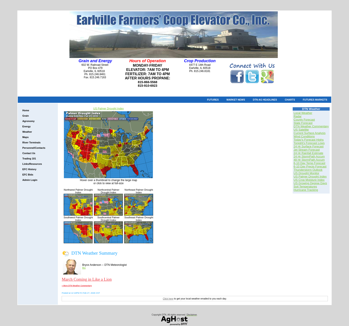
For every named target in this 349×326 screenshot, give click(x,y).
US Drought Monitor (306, 173)
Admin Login (29, 180)
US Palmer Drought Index (108, 108)
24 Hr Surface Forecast (308, 146)
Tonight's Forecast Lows (309, 143)
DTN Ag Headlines (265, 99)
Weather (27, 131)
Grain (25, 115)
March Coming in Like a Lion (87, 279)
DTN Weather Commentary (311, 126)
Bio (83, 267)
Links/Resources (32, 164)
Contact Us (28, 153)
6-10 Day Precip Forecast (310, 166)
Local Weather (303, 113)
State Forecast (303, 123)
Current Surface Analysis (309, 133)
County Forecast (304, 119)
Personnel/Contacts (33, 147)
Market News (236, 99)
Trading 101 (29, 158)
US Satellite (301, 129)
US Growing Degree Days (310, 183)
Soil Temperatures (305, 186)
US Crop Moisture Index (309, 180)
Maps (25, 137)
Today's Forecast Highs (309, 139)
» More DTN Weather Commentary (77, 286)
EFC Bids (27, 174)
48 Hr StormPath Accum (309, 159)
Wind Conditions (304, 136)
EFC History (29, 169)
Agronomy (28, 121)
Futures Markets (315, 99)
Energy (26, 126)
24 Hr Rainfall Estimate (308, 153)
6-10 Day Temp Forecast (309, 163)
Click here (168, 298)
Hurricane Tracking (306, 190)
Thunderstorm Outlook (308, 169)
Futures (213, 99)
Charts (290, 99)
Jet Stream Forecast (307, 149)
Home (25, 110)
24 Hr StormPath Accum (309, 156)
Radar (297, 116)
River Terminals (31, 142)
